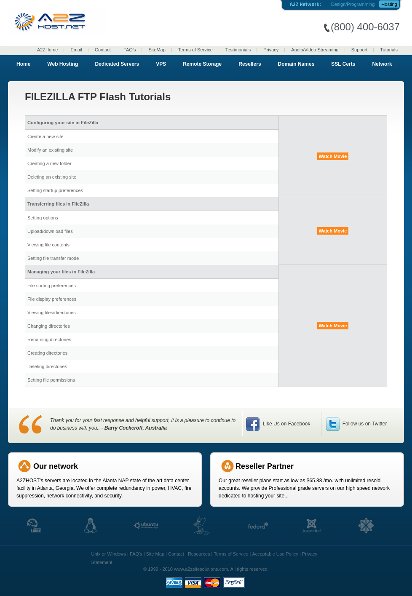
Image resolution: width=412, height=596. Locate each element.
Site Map (155, 553)
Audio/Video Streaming (314, 49)
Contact (103, 49)
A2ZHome (47, 49)
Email (76, 49)
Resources (199, 553)
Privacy (270, 49)
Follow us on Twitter (364, 424)
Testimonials (238, 49)
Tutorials (389, 49)
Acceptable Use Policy (275, 553)
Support (359, 49)
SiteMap (156, 49)
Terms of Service (195, 49)
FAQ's (129, 49)
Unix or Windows (108, 553)
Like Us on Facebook (285, 424)
